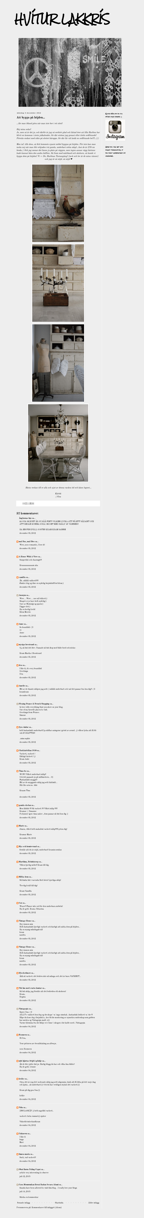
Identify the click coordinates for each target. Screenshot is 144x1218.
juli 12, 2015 (24, 1176)
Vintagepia (23, 1009)
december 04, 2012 (27, 1027)
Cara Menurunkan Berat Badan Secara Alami (38, 1185)
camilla (22, 577)
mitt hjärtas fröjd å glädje (30, 1061)
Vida (21, 1108)
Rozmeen (23, 1035)
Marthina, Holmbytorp (28, 862)
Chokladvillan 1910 (27, 751)
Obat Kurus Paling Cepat (30, 1169)
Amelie (22, 686)
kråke (21, 1079)
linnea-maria (24, 1154)
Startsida (59, 1203)
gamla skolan (25, 805)
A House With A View (28, 557)
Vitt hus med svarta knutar (30, 988)
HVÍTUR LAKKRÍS (62, 19)
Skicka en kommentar (28, 1197)
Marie (21, 826)
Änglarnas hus (25, 518)
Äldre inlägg (93, 1203)
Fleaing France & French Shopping (34, 704)
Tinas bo (22, 771)
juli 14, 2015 (24, 1192)
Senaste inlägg (23, 1203)
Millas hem (23, 877)
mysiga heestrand (26, 645)
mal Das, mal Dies (27, 542)
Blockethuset (25, 973)
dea (20, 665)
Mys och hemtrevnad (28, 847)
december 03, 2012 (27, 533)
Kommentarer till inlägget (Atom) (47, 1208)
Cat (20, 903)
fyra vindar (23, 727)
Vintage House (25, 921)
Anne (21, 624)
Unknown (23, 1134)
